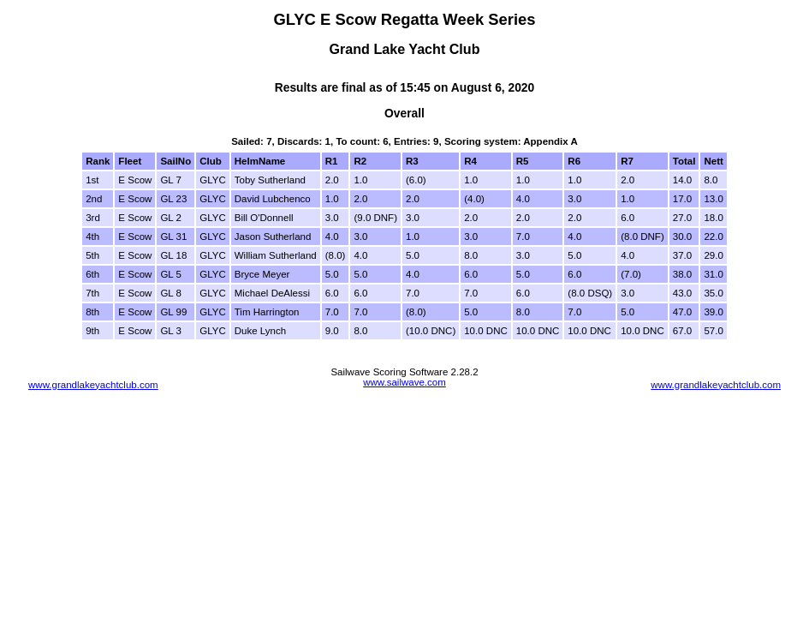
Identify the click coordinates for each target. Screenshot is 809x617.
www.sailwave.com (404, 382)
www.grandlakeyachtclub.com (93, 385)
